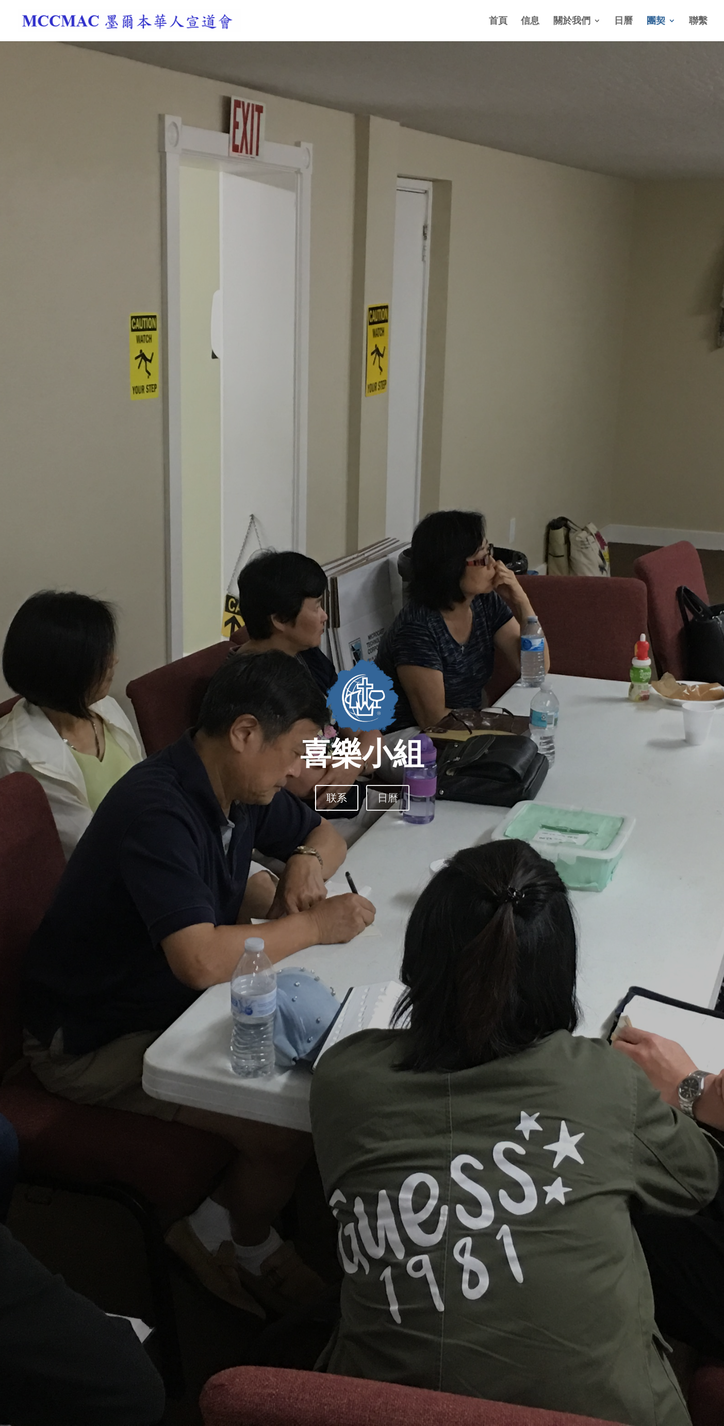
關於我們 (571, 21)
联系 (336, 798)
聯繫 (698, 21)
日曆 (623, 21)
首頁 (498, 21)
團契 (656, 21)
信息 (530, 21)
